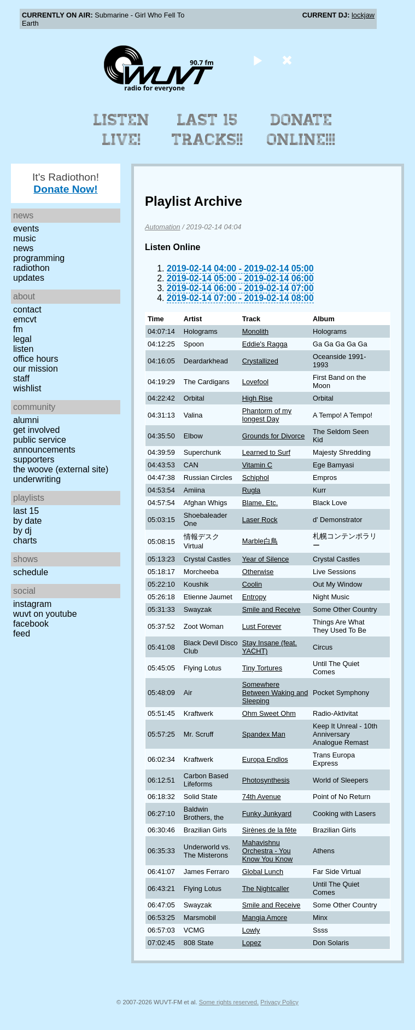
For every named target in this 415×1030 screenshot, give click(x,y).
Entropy (254, 597)
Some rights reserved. (229, 1002)
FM (18, 329)
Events (26, 228)
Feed (21, 633)
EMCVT (25, 319)
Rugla (251, 490)
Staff (21, 378)
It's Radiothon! (65, 183)
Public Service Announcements (44, 444)
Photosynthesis (266, 780)
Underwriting (37, 479)
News (23, 248)
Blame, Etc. (260, 503)
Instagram (32, 604)
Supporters (34, 459)
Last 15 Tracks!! (207, 129)
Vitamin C (257, 465)
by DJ (22, 530)
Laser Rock (260, 520)
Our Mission (35, 368)
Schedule (30, 572)
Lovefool (255, 382)
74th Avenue (261, 796)
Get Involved (36, 430)
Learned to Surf (266, 452)
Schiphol (255, 477)
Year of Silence (265, 559)
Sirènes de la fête (269, 830)
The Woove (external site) (60, 469)
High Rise (257, 398)
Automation (162, 227)
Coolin (252, 584)
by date (27, 520)
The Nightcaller (265, 888)
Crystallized (260, 361)
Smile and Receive (271, 609)
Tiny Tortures (262, 668)
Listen (23, 349)
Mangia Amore (265, 917)
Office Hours (35, 358)
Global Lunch (262, 871)
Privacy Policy (279, 1002)
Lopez (251, 943)
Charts (25, 540)
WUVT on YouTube (45, 613)
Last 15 (26, 511)
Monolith (255, 331)
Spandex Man (263, 734)
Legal (22, 339)
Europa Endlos (265, 759)
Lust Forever (262, 626)
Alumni (26, 420)
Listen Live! (121, 129)
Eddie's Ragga (265, 344)
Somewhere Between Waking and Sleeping (275, 692)
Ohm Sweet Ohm (269, 713)
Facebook (31, 623)
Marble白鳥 (260, 541)
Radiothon (31, 268)
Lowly (251, 930)
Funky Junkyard (266, 813)
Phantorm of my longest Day (266, 415)
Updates (28, 277)
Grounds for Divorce (273, 436)
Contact (27, 309)
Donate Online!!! (301, 129)
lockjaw (363, 15)
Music (24, 238)
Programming (39, 258)
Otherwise (258, 572)
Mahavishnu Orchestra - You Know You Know (267, 850)
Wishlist (27, 388)
